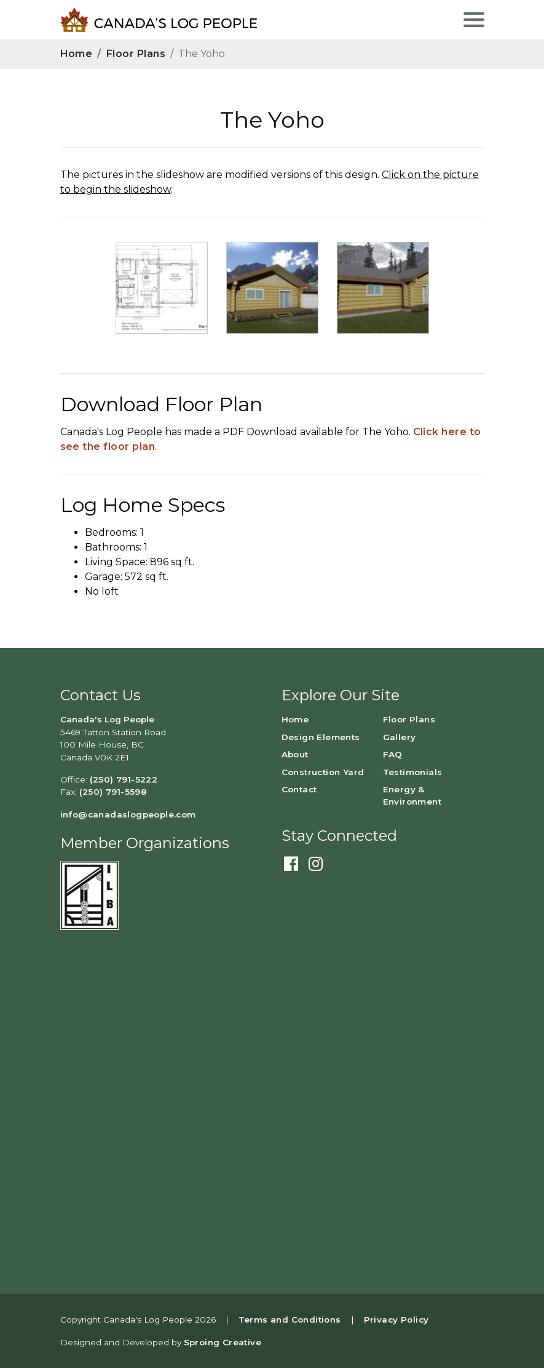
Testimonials (413, 772)
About (295, 754)
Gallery (399, 737)
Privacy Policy (396, 1319)
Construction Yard (323, 772)
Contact (299, 789)
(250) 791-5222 (124, 779)
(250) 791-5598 (113, 792)
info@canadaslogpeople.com (128, 814)
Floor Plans (135, 54)
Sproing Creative (223, 1342)
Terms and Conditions (289, 1319)
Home (76, 54)
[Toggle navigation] (472, 18)
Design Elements (321, 737)
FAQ (393, 754)
